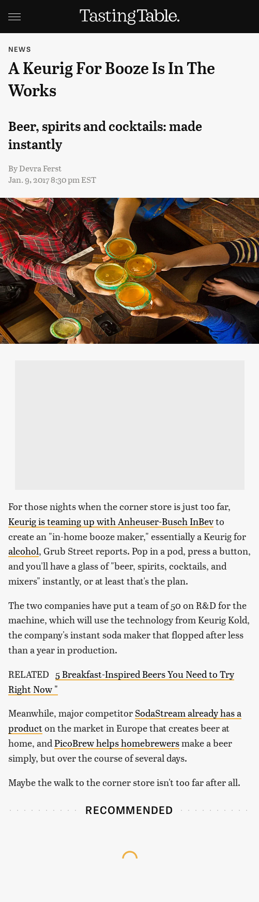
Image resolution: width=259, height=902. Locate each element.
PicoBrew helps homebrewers (116, 742)
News (19, 49)
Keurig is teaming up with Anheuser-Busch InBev (111, 521)
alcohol (23, 550)
